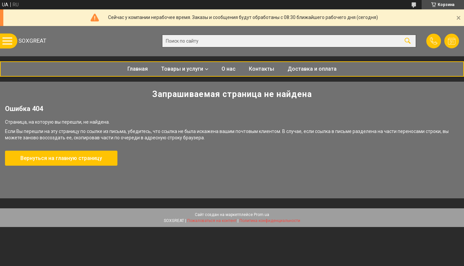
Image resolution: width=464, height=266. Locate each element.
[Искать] (408, 41)
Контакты (261, 69)
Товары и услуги (182, 69)
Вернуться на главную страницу (61, 158)
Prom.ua (261, 214)
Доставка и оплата (312, 69)
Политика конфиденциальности (270, 220)
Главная (137, 69)
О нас (228, 69)
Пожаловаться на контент (212, 220)
